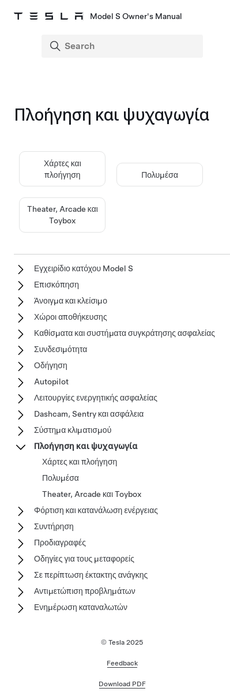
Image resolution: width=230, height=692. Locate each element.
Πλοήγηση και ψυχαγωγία (86, 446)
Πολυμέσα (159, 174)
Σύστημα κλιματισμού (72, 430)
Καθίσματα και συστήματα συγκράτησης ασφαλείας (124, 333)
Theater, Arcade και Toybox (92, 494)
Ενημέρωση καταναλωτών (80, 607)
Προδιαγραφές (60, 542)
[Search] (123, 46)
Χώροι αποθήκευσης (70, 316)
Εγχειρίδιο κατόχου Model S (83, 268)
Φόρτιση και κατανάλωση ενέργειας (96, 510)
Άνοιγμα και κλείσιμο (70, 300)
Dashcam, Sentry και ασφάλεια (89, 413)
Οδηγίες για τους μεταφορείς (84, 558)
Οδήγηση (50, 365)
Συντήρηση (54, 526)
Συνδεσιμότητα (60, 349)
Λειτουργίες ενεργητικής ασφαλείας (95, 397)
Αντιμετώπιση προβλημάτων (84, 591)
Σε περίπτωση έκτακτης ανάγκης (91, 574)
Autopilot (51, 381)
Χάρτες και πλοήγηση (79, 461)
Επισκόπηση (56, 284)
